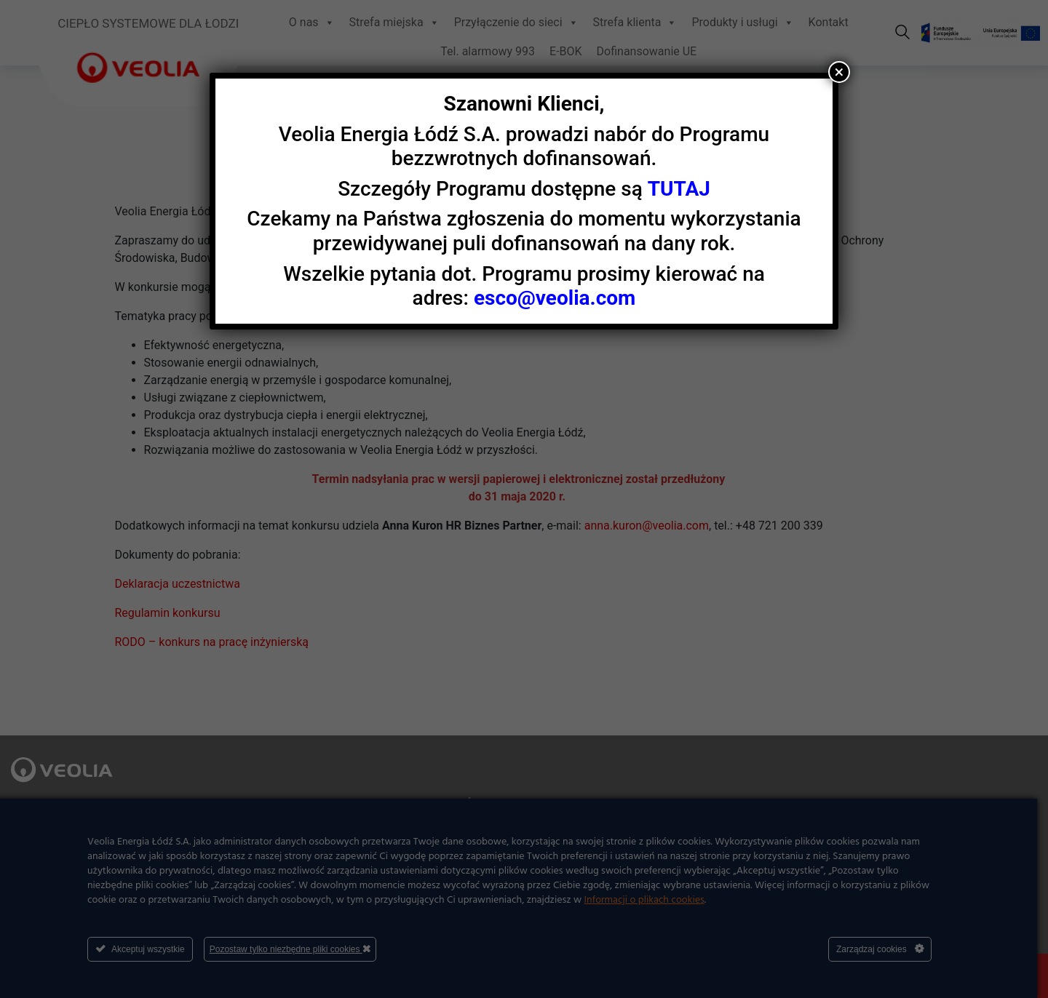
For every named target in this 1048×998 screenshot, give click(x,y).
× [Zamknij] (839, 72)
